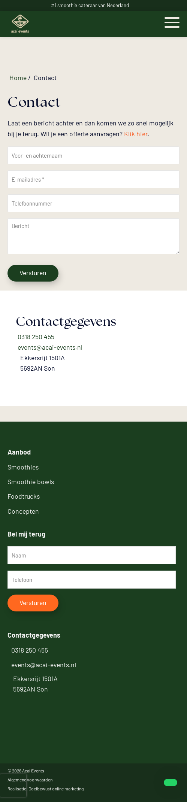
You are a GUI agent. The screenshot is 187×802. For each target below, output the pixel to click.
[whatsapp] (167, 782)
